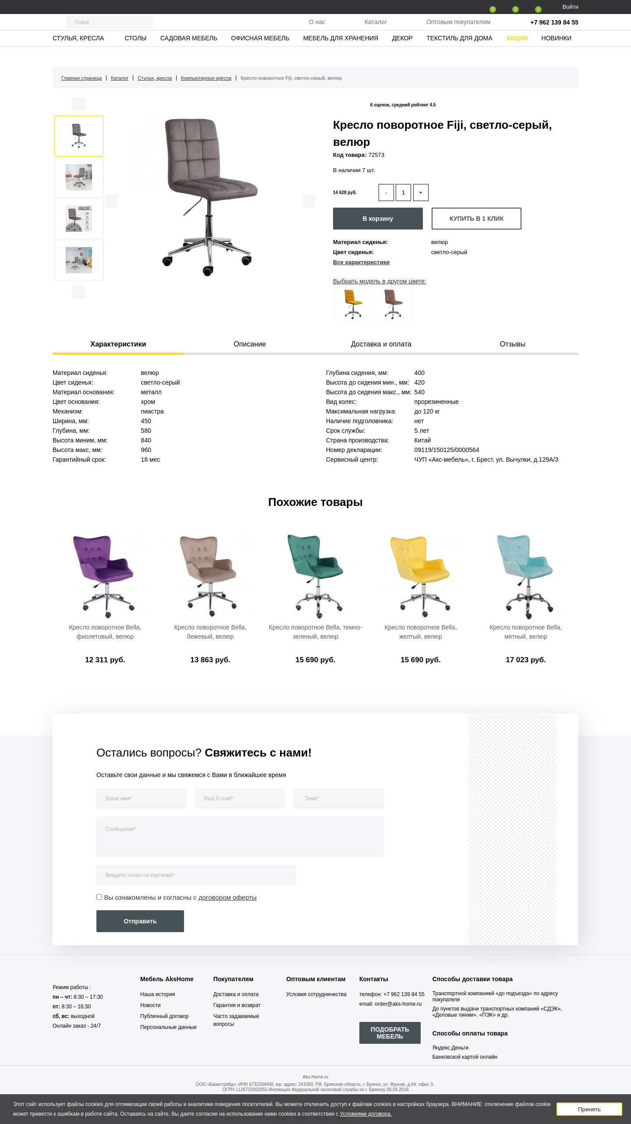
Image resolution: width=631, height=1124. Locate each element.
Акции (517, 54)
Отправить (140, 921)
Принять (589, 1109)
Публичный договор (164, 1016)
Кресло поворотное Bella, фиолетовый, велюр (105, 632)
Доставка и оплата (236, 994)
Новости (150, 1005)
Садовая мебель (188, 54)
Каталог (376, 30)
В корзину (378, 218)
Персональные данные (168, 1027)
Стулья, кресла (78, 54)
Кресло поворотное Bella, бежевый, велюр (210, 632)
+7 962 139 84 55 (554, 30)
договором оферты (228, 897)
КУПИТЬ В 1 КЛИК (476, 218)
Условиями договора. (366, 1114)
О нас (317, 30)
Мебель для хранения (340, 54)
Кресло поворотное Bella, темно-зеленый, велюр (315, 632)
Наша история (157, 994)
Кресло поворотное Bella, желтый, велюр (420, 632)
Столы (135, 54)
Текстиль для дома (459, 54)
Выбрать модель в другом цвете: (379, 281)
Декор (402, 54)
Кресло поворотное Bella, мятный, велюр (525, 632)
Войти (570, 7)
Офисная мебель (260, 54)
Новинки (557, 54)
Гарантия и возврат (237, 1005)
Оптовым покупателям (458, 30)
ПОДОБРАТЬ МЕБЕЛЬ (390, 1033)
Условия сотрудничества (316, 994)
